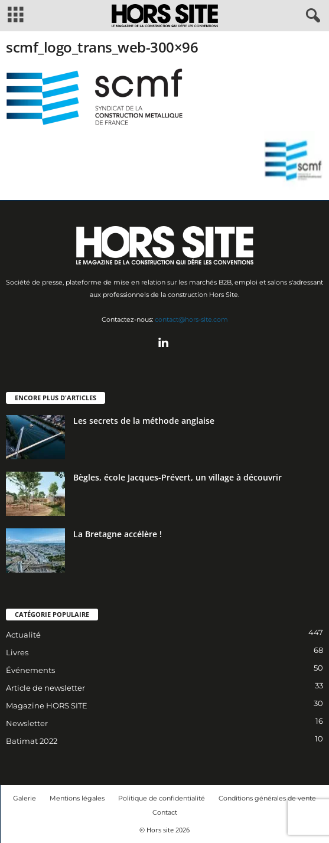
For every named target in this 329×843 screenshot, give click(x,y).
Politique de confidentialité (161, 798)
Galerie (24, 798)
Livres (17, 652)
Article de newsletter (45, 687)
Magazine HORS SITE (46, 705)
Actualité (23, 634)
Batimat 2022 (31, 741)
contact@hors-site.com (191, 319)
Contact (164, 812)
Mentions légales (77, 798)
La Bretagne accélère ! (117, 534)
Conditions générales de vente (267, 798)
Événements (30, 670)
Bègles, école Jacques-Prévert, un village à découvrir (177, 477)
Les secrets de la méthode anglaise (143, 420)
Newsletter (27, 723)
